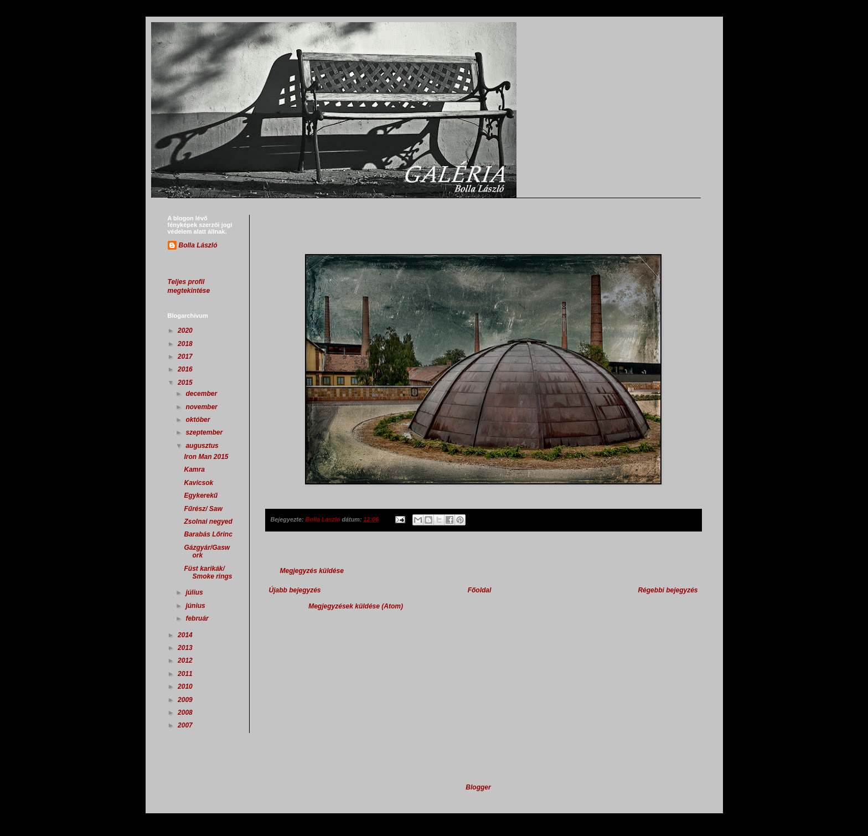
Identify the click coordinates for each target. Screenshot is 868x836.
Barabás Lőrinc (208, 534)
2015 (186, 382)
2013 (186, 648)
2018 (186, 344)
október (198, 420)
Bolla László (198, 245)
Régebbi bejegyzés (668, 590)
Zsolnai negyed (208, 521)
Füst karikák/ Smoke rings (208, 572)
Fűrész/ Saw (203, 509)
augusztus (202, 446)
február (197, 618)
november (202, 407)
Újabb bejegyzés (295, 590)
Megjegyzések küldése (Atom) (355, 606)
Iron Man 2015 (206, 457)
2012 (186, 660)
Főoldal (480, 590)
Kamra (194, 469)
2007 (186, 725)
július (195, 592)
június (196, 606)
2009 (186, 700)
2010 (186, 686)
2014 (186, 635)
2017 (186, 356)
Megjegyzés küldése (312, 571)
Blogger (478, 787)
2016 (186, 369)
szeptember (204, 432)
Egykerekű (201, 495)
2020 (186, 330)
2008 (186, 712)
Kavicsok (198, 483)
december (202, 394)
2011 (186, 674)
